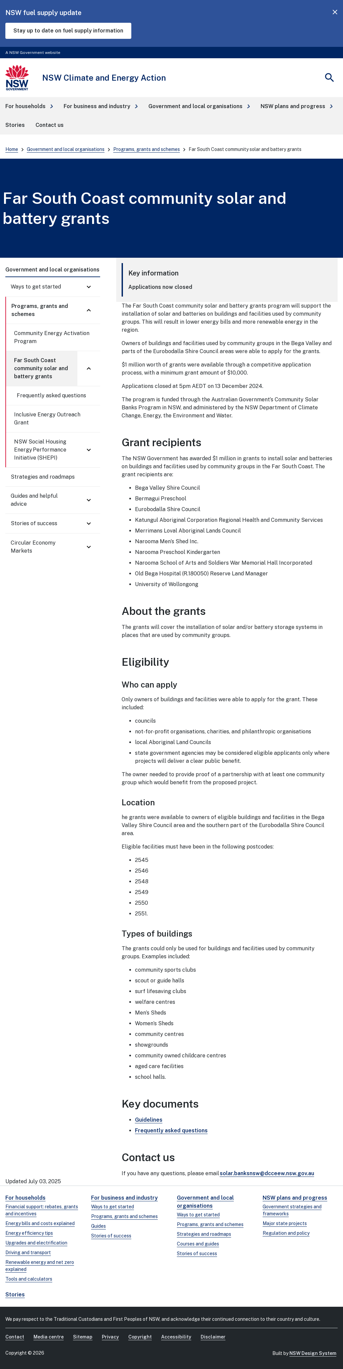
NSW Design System (312, 1353)
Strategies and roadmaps (43, 477)
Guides (98, 1226)
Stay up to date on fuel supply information (68, 30)
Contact (14, 1337)
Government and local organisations (66, 149)
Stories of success (34, 523)
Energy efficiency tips (29, 1233)
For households (25, 1198)
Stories (15, 1294)
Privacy (110, 1337)
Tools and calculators (28, 1279)
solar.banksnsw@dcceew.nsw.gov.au (267, 1173)
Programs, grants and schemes (146, 149)
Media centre (48, 1337)
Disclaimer (213, 1337)
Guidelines (148, 1120)
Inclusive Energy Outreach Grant (47, 418)
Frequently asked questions (51, 395)
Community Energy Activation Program (51, 337)
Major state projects (285, 1223)
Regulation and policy (286, 1233)
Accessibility (176, 1337)
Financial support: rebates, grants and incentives (41, 1210)
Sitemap (82, 1337)
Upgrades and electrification (36, 1242)
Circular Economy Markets (33, 547)
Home (11, 149)
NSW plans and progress (295, 1198)
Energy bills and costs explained (40, 1223)
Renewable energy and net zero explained (39, 1266)
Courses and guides (198, 1243)
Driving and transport (28, 1252)
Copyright (140, 1337)
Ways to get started (36, 287)
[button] (29, 106)
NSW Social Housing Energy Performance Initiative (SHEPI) (40, 449)
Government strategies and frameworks (292, 1210)
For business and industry (124, 1198)
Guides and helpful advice (34, 500)
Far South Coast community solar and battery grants (41, 368)
